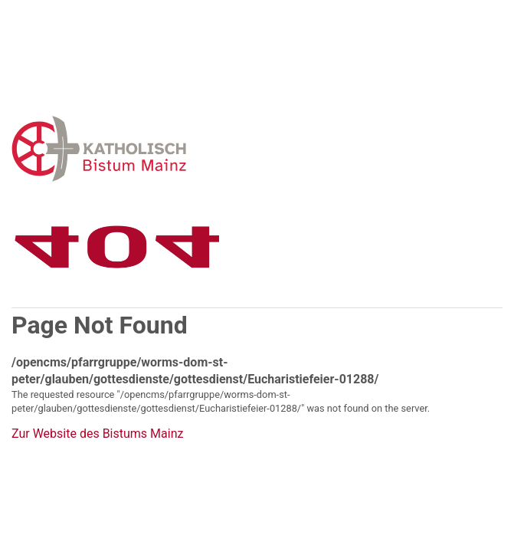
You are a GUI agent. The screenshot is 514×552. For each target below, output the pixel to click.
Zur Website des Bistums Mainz (97, 434)
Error (178, 148)
